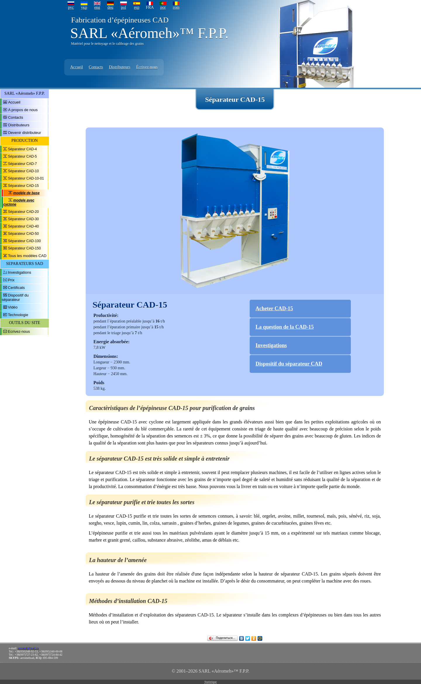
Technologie (18, 315)
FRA (150, 7)
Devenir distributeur (24, 132)
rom (176, 7)
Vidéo (13, 307)
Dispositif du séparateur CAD (289, 364)
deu (110, 7)
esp (136, 7)
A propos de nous (23, 110)
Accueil (76, 67)
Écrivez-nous (147, 67)
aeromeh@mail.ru (28, 648)
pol (123, 7)
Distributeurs (119, 67)
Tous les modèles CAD (27, 256)
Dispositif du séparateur (15, 297)
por (163, 7)
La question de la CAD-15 (285, 327)
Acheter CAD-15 (274, 308)
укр (84, 7)
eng (97, 7)
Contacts (96, 67)
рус (71, 7)
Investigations (19, 272)
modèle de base (26, 193)
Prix (11, 280)
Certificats (16, 287)
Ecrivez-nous (19, 331)
